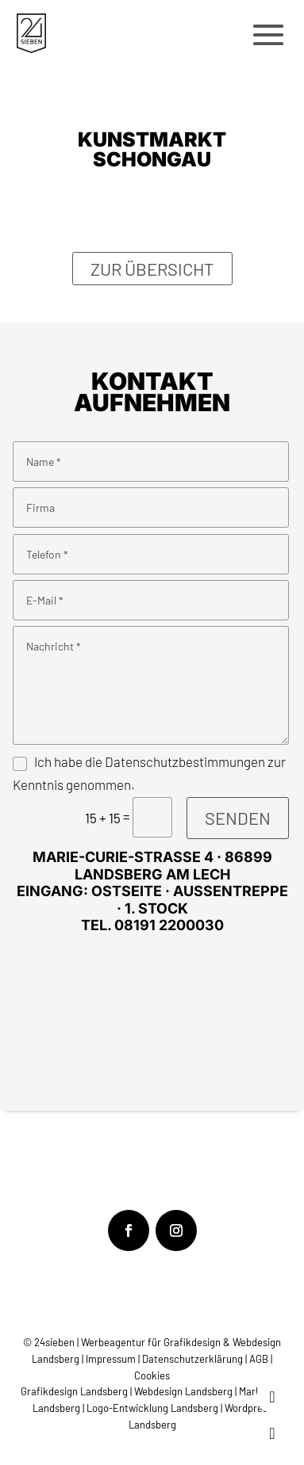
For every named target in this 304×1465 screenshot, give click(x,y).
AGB (258, 1358)
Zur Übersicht (152, 268)
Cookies (152, 1375)
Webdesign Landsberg (183, 1391)
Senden (238, 817)
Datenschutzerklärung (192, 1358)
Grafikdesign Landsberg (74, 1391)
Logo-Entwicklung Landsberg (152, 1408)
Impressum (112, 1358)
